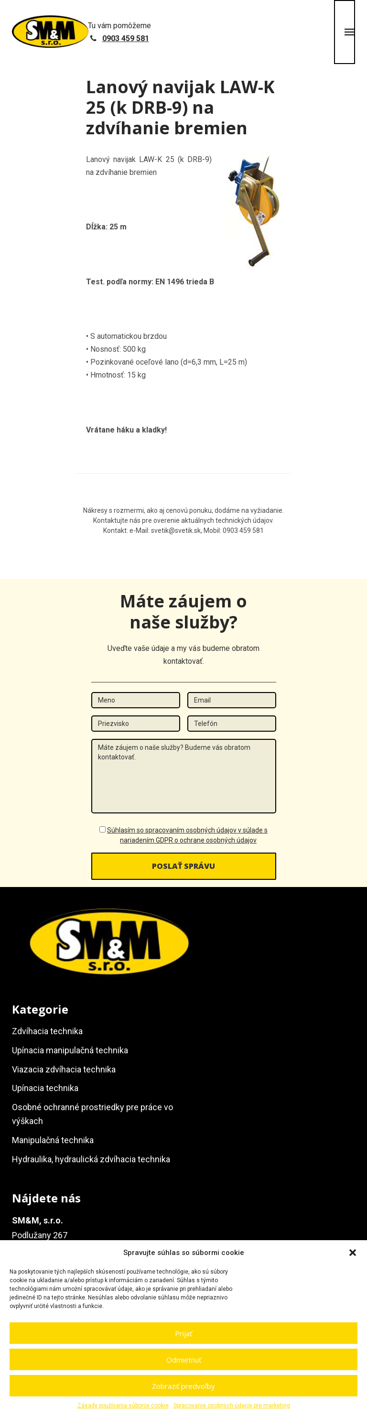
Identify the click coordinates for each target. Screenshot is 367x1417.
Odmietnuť (183, 1359)
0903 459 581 (125, 38)
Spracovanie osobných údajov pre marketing (231, 1405)
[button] (352, 1252)
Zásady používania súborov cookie (123, 1405)
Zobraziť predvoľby (183, 1386)
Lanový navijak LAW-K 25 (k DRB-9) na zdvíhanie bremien (180, 107)
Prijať (183, 1333)
